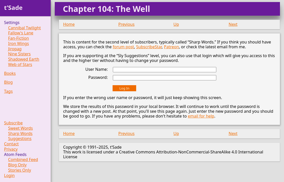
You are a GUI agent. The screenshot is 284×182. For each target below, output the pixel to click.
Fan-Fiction (18, 38)
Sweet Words (20, 128)
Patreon (171, 47)
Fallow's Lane (20, 33)
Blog (8, 82)
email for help (201, 116)
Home (69, 24)
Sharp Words (20, 133)
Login (9, 175)
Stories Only (19, 170)
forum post (123, 47)
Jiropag (15, 49)
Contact (11, 144)
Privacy (10, 149)
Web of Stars (20, 64)
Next (233, 24)
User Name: (96, 69)
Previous (126, 24)
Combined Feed (23, 159)
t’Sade (13, 7)
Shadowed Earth (23, 59)
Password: (98, 77)
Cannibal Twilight (24, 28)
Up (176, 24)
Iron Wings (18, 43)
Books (10, 73)
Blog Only (17, 165)
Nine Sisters (19, 54)
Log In (124, 88)
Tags (8, 91)
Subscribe (13, 123)
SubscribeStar (149, 47)
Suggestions (19, 138)
